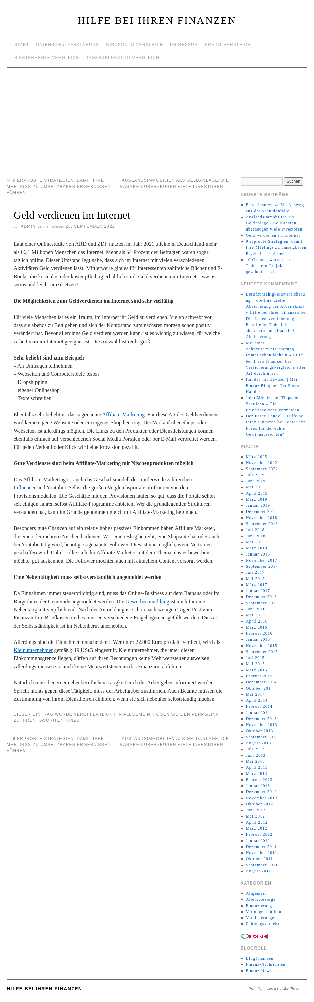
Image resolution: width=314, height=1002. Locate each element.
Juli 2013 (255, 749)
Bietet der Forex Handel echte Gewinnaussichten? (275, 428)
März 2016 (256, 627)
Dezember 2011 (261, 846)
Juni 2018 (256, 535)
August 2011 (258, 871)
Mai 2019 (255, 487)
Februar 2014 (259, 706)
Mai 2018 (255, 542)
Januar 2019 (258, 505)
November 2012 (261, 798)
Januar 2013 (258, 785)
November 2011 (261, 852)
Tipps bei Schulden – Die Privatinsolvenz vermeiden (273, 403)
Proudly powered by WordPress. (274, 988)
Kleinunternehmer (33, 650)
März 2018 (256, 548)
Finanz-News (259, 970)
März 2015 (256, 670)
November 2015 (261, 645)
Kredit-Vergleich (228, 44)
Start (21, 44)
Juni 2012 (256, 810)
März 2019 (256, 499)
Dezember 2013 (261, 718)
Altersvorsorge (261, 899)
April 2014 (257, 700)
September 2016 (262, 603)
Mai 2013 (255, 761)
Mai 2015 (255, 663)
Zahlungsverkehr (263, 923)
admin (28, 226)
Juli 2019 (255, 475)
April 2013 (257, 767)
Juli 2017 (255, 572)
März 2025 (256, 456)
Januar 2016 (258, 639)
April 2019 (257, 493)
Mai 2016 (255, 615)
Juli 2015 (255, 657)
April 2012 (257, 822)
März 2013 (256, 773)
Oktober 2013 (259, 730)
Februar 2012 (259, 834)
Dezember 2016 (261, 596)
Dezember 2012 (261, 791)
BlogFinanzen (260, 958)
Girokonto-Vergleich (134, 44)
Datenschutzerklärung (67, 44)
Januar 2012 (258, 840)
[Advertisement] (157, 118)
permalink (205, 714)
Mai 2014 (255, 694)
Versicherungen (261, 917)
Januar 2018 (258, 554)
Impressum (184, 44)
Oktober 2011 (259, 858)
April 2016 (257, 621)
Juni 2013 (256, 755)
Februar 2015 (259, 676)
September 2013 (262, 737)
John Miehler (259, 397)
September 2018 (262, 523)
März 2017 (256, 584)
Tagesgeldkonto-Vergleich (122, 57)
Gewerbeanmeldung (147, 601)
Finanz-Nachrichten (266, 964)
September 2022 (262, 468)
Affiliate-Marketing (123, 414)
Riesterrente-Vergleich (46, 57)
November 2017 (261, 560)
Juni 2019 (256, 481)
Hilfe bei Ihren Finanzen (157, 20)
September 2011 (262, 865)
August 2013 (258, 743)
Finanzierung (259, 905)
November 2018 (261, 517)
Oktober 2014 (259, 688)
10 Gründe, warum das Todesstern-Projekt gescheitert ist (268, 265)
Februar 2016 (259, 633)
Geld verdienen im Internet (273, 235)
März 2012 (256, 828)
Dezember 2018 (261, 511)
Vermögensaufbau (264, 911)
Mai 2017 (255, 578)
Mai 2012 (255, 816)
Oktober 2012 (259, 804)
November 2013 (261, 724)
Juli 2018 (255, 529)
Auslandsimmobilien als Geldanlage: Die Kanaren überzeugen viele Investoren (274, 223)
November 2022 (261, 462)
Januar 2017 (258, 590)
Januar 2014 (258, 712)
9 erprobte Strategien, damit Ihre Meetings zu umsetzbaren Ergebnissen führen (59, 186)
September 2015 (262, 651)
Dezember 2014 (261, 682)
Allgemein (136, 714)
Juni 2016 (256, 609)
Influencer (25, 488)
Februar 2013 (259, 779)
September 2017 (262, 566)
